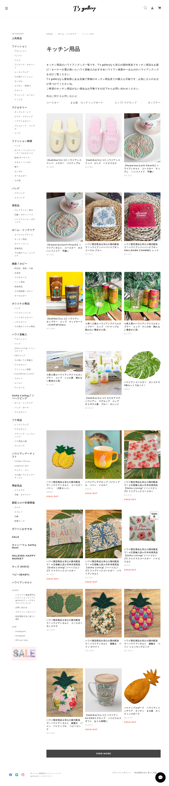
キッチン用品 (21, 239)
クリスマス (20, 490)
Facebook (20, 636)
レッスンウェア (22, 72)
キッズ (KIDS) (20, 566)
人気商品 (17, 38)
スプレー (19, 512)
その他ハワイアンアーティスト (25, 476)
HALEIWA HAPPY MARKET (24, 557)
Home (49, 34)
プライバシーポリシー (25, 612)
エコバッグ (20, 197)
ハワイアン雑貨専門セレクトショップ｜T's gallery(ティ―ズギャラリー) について (25, 599)
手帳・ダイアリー (23, 495)
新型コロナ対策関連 (23, 502)
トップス (19, 99)
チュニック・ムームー (25, 95)
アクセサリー (19, 107)
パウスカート (21, 322)
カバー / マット (22, 244)
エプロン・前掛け (23, 85)
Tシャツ (18, 55)
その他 (18, 180)
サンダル (19, 81)
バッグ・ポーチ (22, 407)
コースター (52, 102)
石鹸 (17, 516)
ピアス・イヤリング (24, 116)
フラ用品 (17, 420)
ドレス (18, 60)
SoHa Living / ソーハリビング (23, 397)
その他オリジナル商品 (25, 326)
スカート (19, 90)
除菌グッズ (20, 521)
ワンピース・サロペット (25, 66)
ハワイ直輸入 (19, 334)
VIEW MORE (103, 753)
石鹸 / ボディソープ (24, 214)
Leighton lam (22, 466)
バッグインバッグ (23, 313)
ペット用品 (20, 282)
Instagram (20, 631)
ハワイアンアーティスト (23, 455)
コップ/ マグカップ (126, 102)
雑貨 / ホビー (19, 263)
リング (18, 133)
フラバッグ (20, 193)
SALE (15, 537)
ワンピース (20, 387)
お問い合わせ (21, 607)
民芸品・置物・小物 (24, 268)
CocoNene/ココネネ (24, 374)
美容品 (16, 205)
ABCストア (20, 355)
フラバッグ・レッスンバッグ (25, 435)
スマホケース (21, 277)
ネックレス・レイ (23, 112)
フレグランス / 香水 (24, 210)
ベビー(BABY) (21, 574)
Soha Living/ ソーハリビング (25, 349)
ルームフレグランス (24, 234)
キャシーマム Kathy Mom (24, 546)
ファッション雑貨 (22, 141)
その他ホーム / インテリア (25, 254)
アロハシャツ (21, 51)
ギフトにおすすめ (22, 529)
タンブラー (154, 102)
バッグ (18, 145)
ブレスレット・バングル (25, 127)
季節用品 (17, 485)
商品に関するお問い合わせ (61, 96)
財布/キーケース (22, 157)
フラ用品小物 (21, 441)
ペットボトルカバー (24, 317)
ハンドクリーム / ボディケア (25, 220)
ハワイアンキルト (22, 582)
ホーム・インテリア (67, 34)
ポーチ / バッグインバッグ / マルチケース (25, 151)
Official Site (21, 640)
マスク (18, 507)
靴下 (17, 167)
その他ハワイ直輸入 (24, 360)
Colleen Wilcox (22, 461)
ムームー (19, 383)
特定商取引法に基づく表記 (25, 617)
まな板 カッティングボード (86, 102)
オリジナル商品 (21, 303)
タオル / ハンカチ (23, 162)
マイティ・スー (22, 470)
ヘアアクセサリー (23, 121)
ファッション (19, 46)
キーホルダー (21, 176)
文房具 (18, 273)
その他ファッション (24, 76)
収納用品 (19, 248)
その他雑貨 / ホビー (24, 291)
